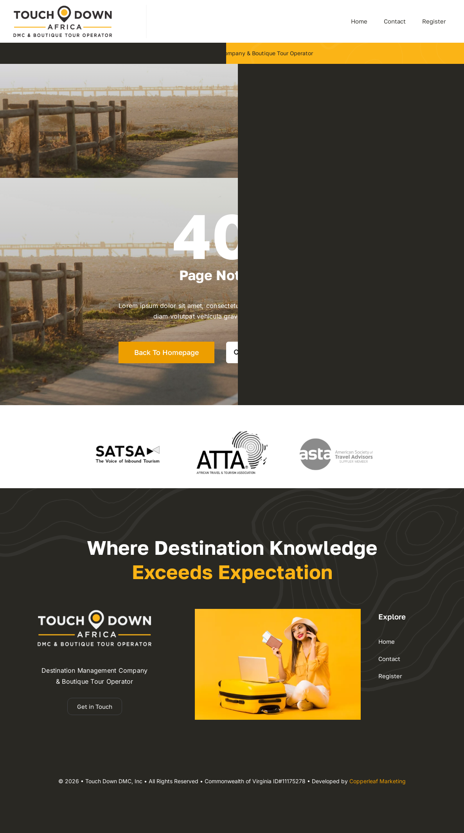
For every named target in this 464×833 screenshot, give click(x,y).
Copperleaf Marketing (377, 781)
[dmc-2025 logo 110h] (62, 8)
